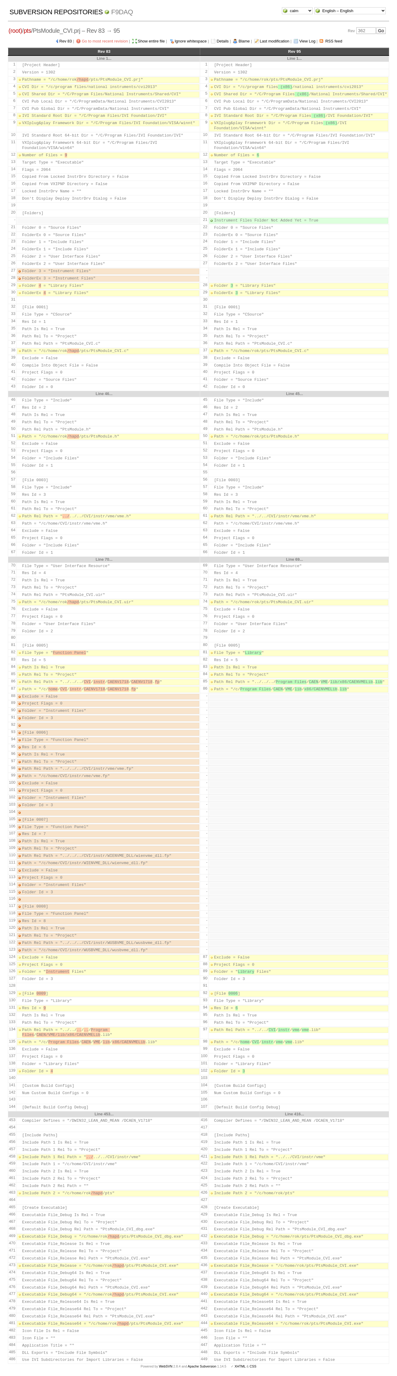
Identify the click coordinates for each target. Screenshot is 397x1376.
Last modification (274, 41)
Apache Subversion (202, 1366)
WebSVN (165, 1366)
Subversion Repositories (56, 12)
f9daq (122, 12)
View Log (307, 41)
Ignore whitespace (191, 41)
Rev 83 (65, 41)
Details (223, 41)
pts (27, 30)
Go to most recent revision (105, 41)
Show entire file (151, 41)
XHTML (239, 1366)
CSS (253, 1366)
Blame (244, 41)
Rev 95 (294, 51)
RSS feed (333, 41)
